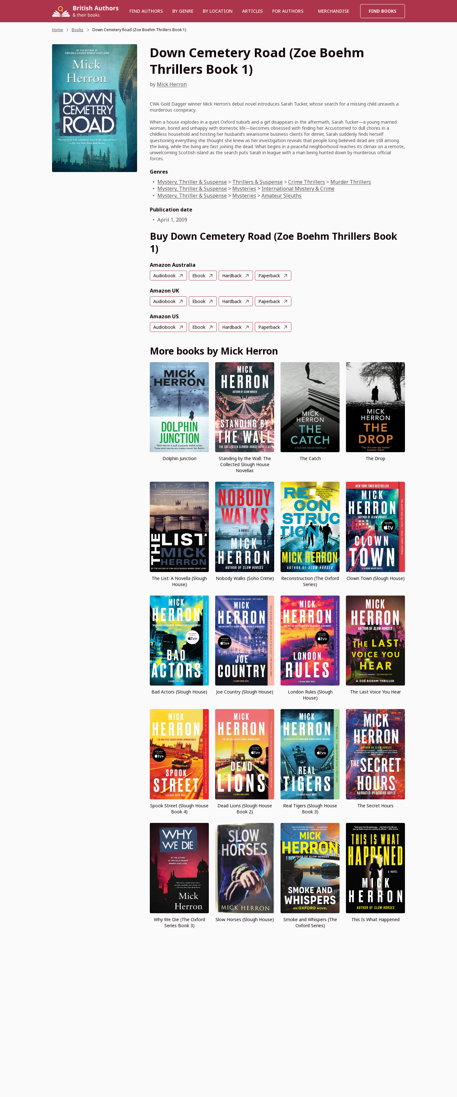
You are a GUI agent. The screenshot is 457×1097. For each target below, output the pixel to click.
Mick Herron (172, 84)
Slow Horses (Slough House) (244, 919)
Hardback (232, 276)
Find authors (146, 11)
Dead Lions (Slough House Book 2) (244, 809)
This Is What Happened (375, 919)
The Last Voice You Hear (375, 692)
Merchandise (333, 11)
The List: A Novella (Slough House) (179, 581)
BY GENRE (182, 11)
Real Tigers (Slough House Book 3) (310, 809)
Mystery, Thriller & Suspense (192, 181)
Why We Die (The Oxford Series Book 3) (179, 922)
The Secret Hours (375, 806)
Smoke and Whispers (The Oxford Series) (310, 922)
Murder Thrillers (350, 181)
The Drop (375, 458)
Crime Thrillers (306, 181)
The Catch (310, 458)
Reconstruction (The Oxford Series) (310, 581)
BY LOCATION (218, 11)
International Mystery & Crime (298, 188)
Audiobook (164, 276)
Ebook (198, 276)
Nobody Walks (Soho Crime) (245, 578)
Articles (252, 11)
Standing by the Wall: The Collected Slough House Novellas (245, 464)
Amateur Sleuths (281, 195)
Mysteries (244, 188)
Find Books (382, 11)
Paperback (269, 276)
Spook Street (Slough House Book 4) (179, 809)
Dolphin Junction (179, 458)
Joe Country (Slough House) (244, 692)
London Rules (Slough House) (310, 695)
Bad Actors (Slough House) (179, 692)
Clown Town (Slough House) (376, 578)
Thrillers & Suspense (257, 181)
